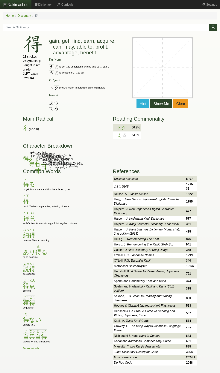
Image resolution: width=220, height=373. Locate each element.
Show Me (161, 104)
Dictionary (43, 4)
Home (10, 15)
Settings (209, 4)
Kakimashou (15, 5)
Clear (180, 104)
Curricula (65, 4)
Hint (143, 104)
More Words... (32, 348)
